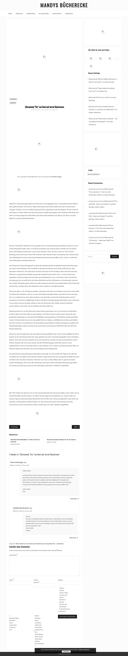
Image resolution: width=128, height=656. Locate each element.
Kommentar (13, 555)
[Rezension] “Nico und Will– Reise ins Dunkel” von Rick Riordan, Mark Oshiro (103, 204)
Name (11, 580)
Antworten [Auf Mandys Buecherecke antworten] (72, 538)
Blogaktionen (44, 13)
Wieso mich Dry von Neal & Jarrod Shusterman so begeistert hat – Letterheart (40, 544)
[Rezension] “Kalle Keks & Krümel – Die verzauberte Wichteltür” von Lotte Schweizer (103, 121)
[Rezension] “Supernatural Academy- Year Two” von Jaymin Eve (61, 439)
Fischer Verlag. (57, 177)
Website (60, 580)
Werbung (13, 103)
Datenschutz (56, 13)
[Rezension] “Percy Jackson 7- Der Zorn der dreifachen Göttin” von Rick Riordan (102, 192)
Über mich (19, 13)
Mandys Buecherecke (52, 109)
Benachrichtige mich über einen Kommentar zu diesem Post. (13, 623)
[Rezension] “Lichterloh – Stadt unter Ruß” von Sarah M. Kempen (101, 240)
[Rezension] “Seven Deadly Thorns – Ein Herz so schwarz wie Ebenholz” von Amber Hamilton (103, 109)
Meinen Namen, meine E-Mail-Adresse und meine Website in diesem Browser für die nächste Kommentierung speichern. (63, 599)
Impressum (69, 13)
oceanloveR (93, 213)
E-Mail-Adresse (37, 581)
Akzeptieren (66, 651)
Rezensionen (31, 13)
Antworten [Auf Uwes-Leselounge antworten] (73, 499)
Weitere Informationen (84, 649)
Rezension (13, 99)
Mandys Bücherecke (64, 5)
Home (10, 13)
